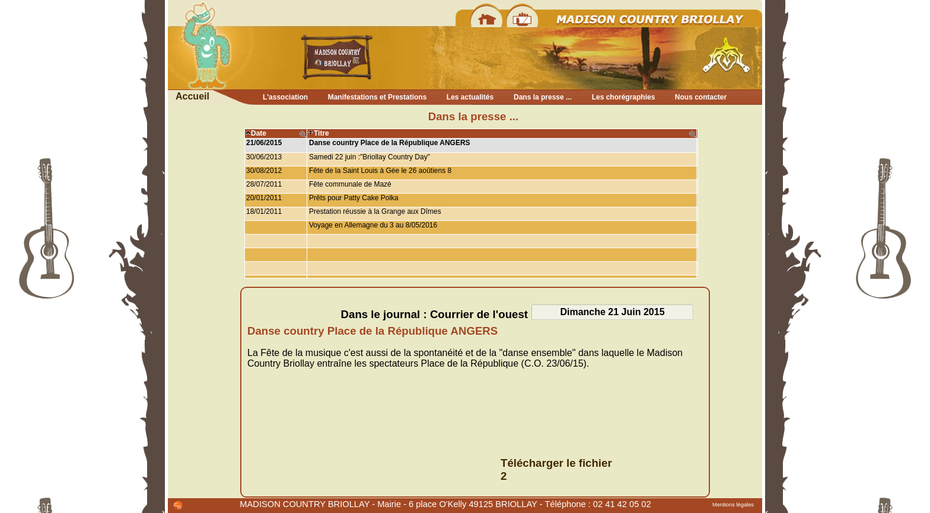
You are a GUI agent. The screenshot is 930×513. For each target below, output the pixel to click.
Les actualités (470, 97)
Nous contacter (701, 97)
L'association (285, 97)
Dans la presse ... (543, 97)
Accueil (192, 96)
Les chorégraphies (623, 97)
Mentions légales (733, 505)
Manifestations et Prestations (377, 97)
